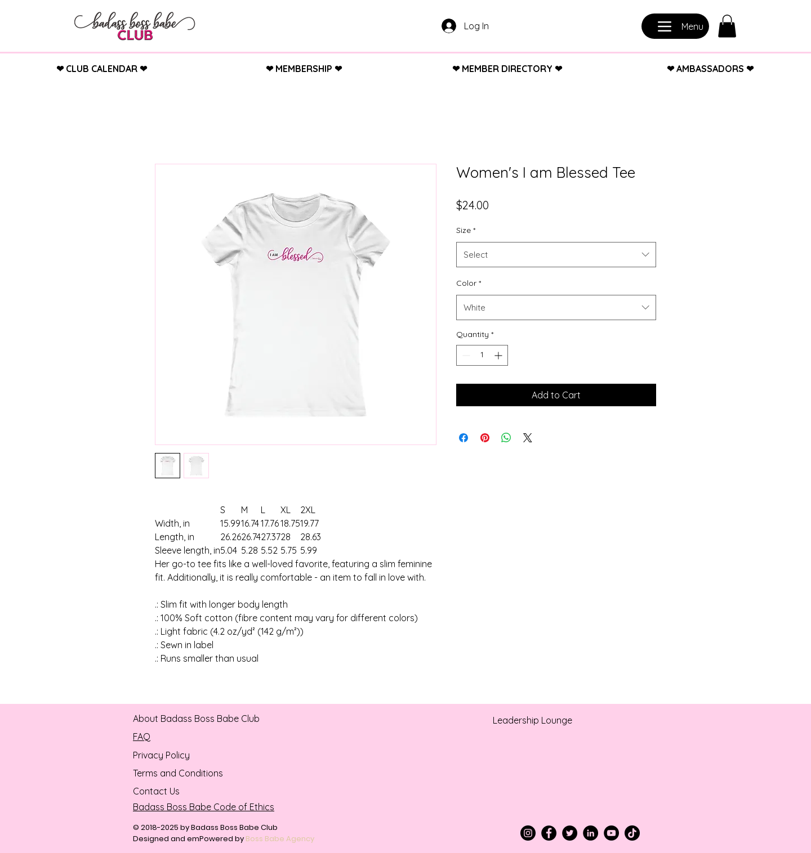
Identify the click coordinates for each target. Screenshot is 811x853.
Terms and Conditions (178, 773)
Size (465, 230)
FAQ (141, 736)
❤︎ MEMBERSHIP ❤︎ (304, 68)
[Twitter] (569, 833)
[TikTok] (632, 833)
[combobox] (556, 254)
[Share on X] (527, 438)
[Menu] (675, 26)
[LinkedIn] (590, 833)
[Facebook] (548, 833)
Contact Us (156, 791)
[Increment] (499, 355)
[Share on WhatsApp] (506, 438)
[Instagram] (528, 833)
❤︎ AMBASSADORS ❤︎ (710, 68)
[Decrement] (465, 355)
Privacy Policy (161, 755)
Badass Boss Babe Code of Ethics (203, 806)
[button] (727, 26)
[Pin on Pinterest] (485, 438)
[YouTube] (611, 833)
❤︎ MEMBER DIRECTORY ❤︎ (507, 68)
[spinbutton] (482, 355)
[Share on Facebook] (463, 438)
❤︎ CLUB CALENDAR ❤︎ (101, 68)
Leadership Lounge (532, 720)
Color (468, 283)
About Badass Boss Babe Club (196, 718)
